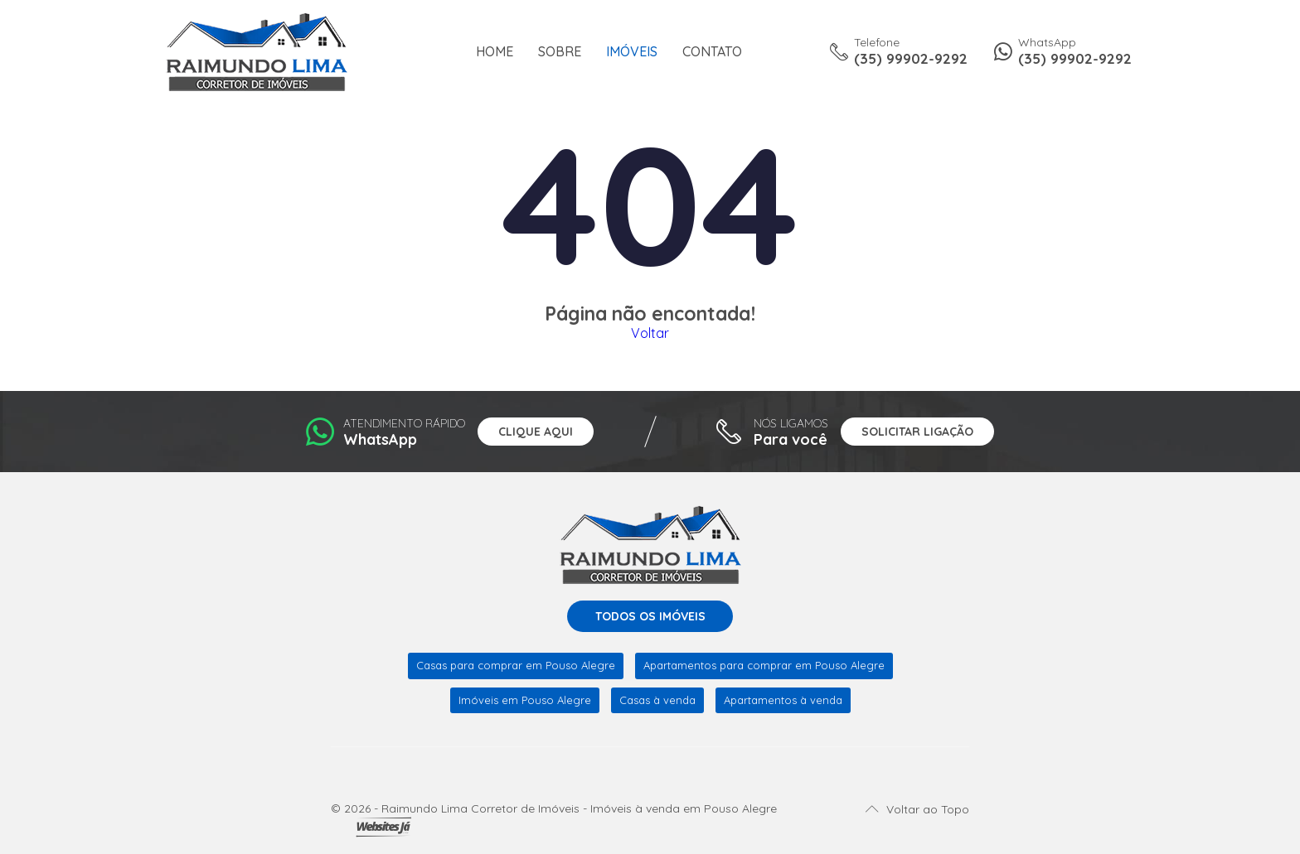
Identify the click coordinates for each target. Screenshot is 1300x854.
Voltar (650, 333)
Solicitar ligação (917, 431)
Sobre (559, 52)
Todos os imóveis (650, 616)
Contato (712, 52)
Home (494, 52)
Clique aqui (535, 431)
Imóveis (631, 52)
